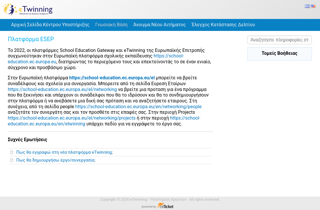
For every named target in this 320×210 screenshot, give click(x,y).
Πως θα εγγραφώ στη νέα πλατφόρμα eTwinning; (65, 152)
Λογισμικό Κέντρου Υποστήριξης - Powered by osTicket (160, 206)
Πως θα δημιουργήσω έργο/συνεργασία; (56, 160)
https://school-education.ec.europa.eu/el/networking (62, 89)
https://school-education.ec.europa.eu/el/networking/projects (72, 118)
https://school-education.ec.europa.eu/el (112, 77)
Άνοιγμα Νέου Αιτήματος (160, 24)
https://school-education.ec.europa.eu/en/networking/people (138, 106)
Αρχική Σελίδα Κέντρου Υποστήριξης (50, 24)
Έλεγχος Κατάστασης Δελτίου (223, 24)
